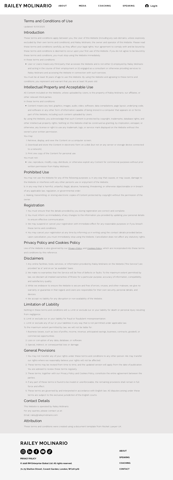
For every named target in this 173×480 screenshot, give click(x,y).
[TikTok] (49, 451)
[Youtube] (43, 451)
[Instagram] (23, 451)
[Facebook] (36, 451)
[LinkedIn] (29, 451)
